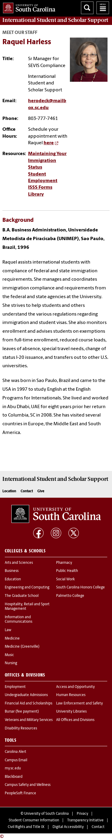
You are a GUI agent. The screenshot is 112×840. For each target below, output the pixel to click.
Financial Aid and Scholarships (28, 703)
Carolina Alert (15, 752)
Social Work (65, 579)
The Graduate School (22, 596)
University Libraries (71, 711)
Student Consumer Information (34, 820)
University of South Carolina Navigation (102, 8)
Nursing (11, 663)
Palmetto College (70, 596)
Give (40, 491)
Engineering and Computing (27, 587)
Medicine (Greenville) (22, 647)
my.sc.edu (13, 768)
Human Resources (70, 695)
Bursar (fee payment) (22, 711)
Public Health (67, 571)
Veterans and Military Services (29, 720)
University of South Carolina (46, 814)
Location (9, 491)
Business (12, 571)
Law (8, 630)
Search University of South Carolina (87, 8)
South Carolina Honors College (80, 587)
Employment (15, 687)
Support (55, 20)
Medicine (12, 638)
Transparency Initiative (85, 820)
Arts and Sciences (19, 563)
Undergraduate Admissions (26, 695)
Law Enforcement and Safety (79, 703)
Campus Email (16, 760)
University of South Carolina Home (27, 7)
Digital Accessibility (68, 827)
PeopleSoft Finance (20, 793)
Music (9, 655)
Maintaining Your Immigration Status (47, 160)
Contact (27, 491)
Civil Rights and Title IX (26, 827)
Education (13, 579)
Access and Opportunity (75, 687)
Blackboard (13, 777)
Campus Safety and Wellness (27, 785)
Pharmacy (64, 563)
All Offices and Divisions (75, 720)
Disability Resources (21, 728)
